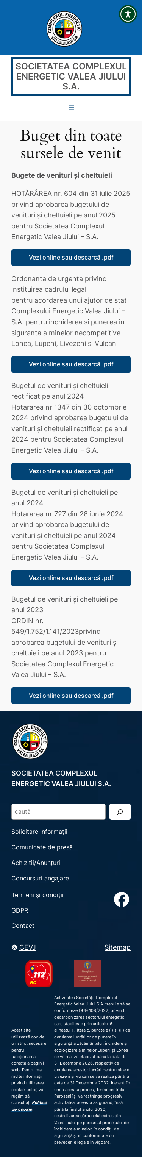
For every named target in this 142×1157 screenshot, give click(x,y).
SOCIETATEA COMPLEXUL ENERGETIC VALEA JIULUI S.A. (71, 76)
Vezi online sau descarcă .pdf (71, 257)
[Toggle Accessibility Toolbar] (128, 14)
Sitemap (118, 947)
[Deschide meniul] (71, 107)
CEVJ (27, 947)
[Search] (120, 812)
